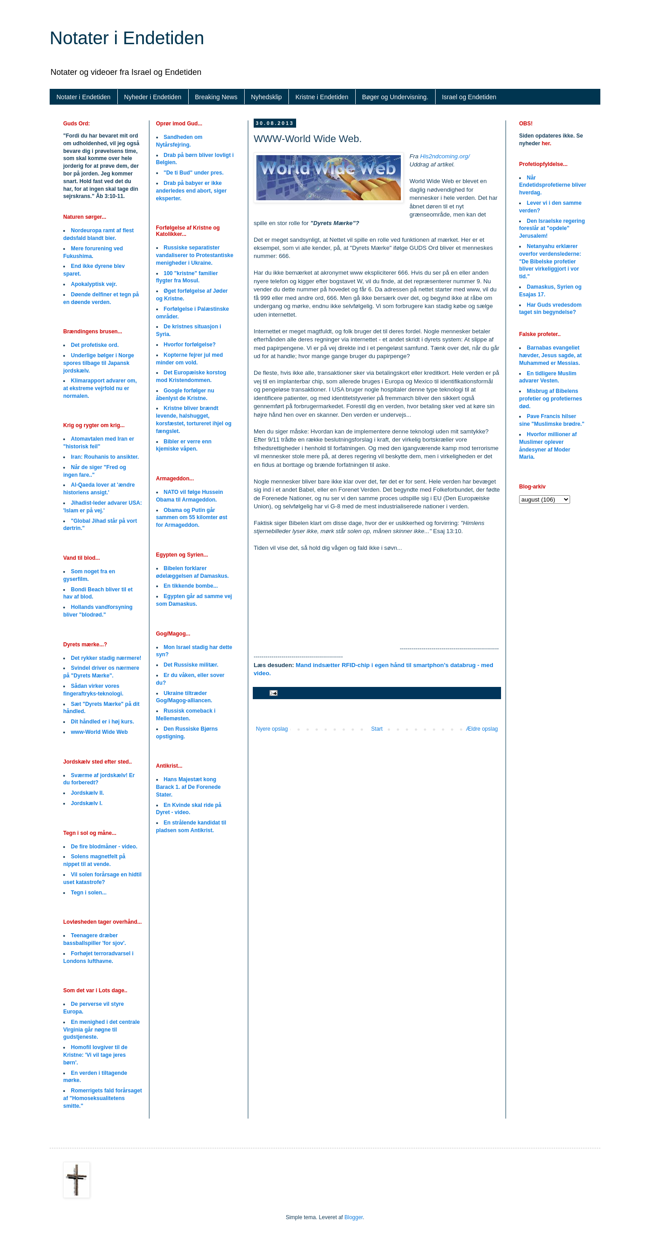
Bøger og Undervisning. (395, 97)
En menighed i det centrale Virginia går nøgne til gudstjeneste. (101, 1030)
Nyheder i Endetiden (152, 97)
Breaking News (216, 97)
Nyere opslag (272, 729)
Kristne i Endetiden (321, 97)
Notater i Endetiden (127, 38)
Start (376, 729)
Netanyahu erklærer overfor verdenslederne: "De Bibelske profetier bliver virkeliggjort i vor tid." (550, 261)
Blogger (353, 1217)
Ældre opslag (482, 729)
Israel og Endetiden (469, 97)
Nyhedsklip (266, 97)
